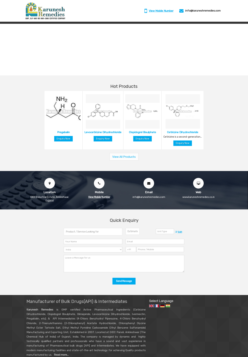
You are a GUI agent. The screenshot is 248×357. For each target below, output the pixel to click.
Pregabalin (63, 132)
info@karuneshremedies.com (203, 10)
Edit (178, 232)
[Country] (93, 249)
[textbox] (165, 231)
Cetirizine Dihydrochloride (182, 132)
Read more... (61, 354)
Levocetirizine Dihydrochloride (102, 132)
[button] (161, 10)
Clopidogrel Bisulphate (142, 132)
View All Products (124, 156)
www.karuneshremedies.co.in (198, 197)
